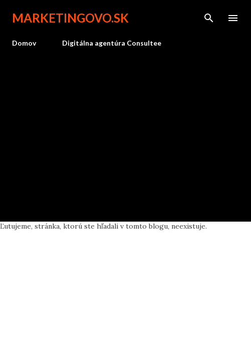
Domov (24, 43)
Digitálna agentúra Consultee (111, 43)
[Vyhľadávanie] (209, 18)
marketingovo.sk (70, 18)
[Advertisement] (125, 130)
